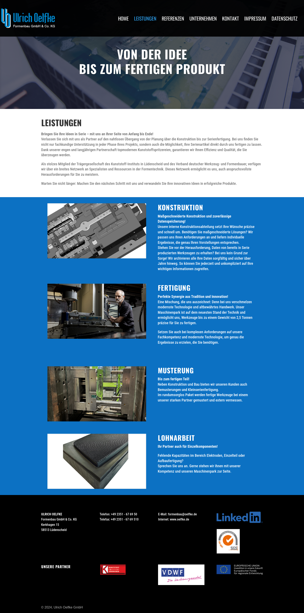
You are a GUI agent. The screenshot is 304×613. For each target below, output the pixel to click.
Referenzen (173, 19)
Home (123, 19)
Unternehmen (203, 19)
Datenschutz (284, 19)
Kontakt (230, 19)
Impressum (255, 19)
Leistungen (145, 19)
